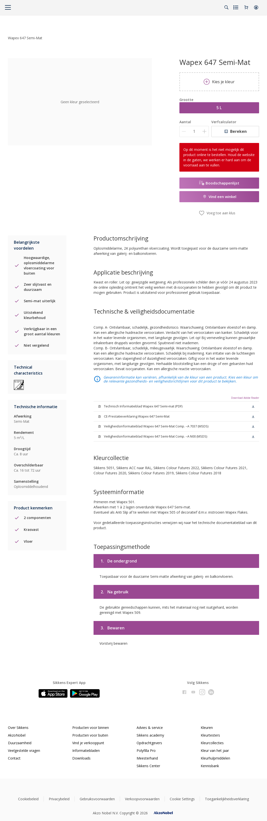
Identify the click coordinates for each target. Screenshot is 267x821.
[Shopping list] (236, 7)
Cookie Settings (182, 799)
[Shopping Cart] (246, 7)
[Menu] (8, 7)
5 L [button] (219, 107)
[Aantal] (194, 131)
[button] (256, 7)
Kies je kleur (219, 82)
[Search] (226, 7)
